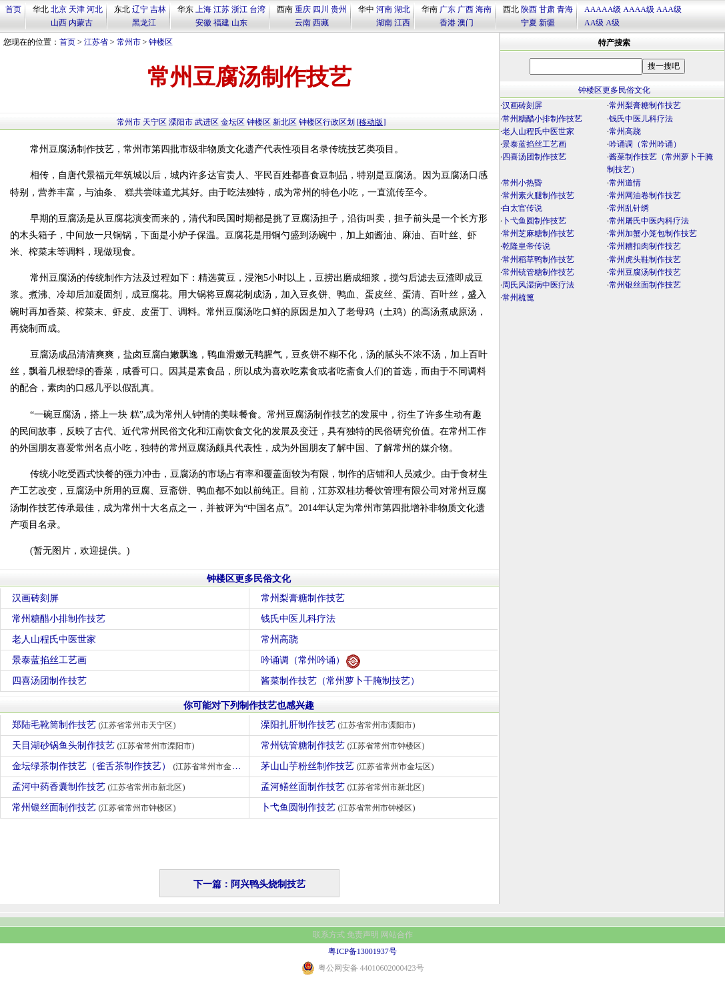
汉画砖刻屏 (35, 598)
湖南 (384, 22)
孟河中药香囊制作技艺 (100, 787)
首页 (13, 9)
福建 (221, 22)
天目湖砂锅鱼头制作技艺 (105, 746)
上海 (203, 9)
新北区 (285, 122)
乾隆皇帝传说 (526, 246)
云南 (303, 22)
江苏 (221, 9)
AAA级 (669, 9)
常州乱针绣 (629, 208)
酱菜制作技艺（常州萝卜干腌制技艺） (340, 681)
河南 (384, 9)
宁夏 (529, 22)
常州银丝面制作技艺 (95, 808)
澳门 (466, 22)
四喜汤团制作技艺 (49, 681)
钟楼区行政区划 (327, 122)
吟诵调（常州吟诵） (310, 661)
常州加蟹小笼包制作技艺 (653, 233)
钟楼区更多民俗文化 (249, 579)
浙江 (239, 9)
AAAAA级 (602, 9)
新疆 (547, 22)
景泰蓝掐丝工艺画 (49, 660)
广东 (448, 9)
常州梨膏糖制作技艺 (303, 598)
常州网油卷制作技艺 (645, 195)
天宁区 (155, 122)
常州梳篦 (518, 297)
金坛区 (233, 122)
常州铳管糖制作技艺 (344, 746)
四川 (321, 9)
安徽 (203, 22)
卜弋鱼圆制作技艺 (340, 808)
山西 (59, 22)
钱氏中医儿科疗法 (298, 619)
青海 (565, 9)
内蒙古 (81, 22)
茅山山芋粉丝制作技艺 (349, 766)
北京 (59, 9)
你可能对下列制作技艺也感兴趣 (248, 705)
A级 (613, 22)
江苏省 (96, 42)
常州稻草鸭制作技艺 (538, 259)
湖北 (402, 9)
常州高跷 (279, 639)
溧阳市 (181, 122)
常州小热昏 (522, 182)
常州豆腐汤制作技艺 (645, 272)
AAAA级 (638, 9)
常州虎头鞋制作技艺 (645, 259)
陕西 (529, 9)
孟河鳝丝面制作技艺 (344, 787)
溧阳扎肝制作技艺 (340, 725)
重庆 (303, 9)
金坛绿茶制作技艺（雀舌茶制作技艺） (130, 766)
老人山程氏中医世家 (54, 639)
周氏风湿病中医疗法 (538, 285)
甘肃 (547, 9)
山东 (239, 22)
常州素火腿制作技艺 (538, 195)
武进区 (207, 122)
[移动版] (371, 122)
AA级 (594, 22)
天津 (77, 9)
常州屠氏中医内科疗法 (649, 220)
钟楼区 (161, 42)
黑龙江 (144, 22)
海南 (484, 9)
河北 (95, 9)
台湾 (257, 9)
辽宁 (140, 9)
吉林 (158, 9)
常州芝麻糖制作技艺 (538, 233)
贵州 (339, 9)
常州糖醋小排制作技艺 (58, 619)
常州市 (129, 42)
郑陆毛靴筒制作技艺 (95, 725)
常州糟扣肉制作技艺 (645, 246)
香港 (448, 22)
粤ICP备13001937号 (362, 951)
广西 (466, 9)
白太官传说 (522, 208)
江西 (402, 22)
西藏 (321, 22)
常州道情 (625, 182)
